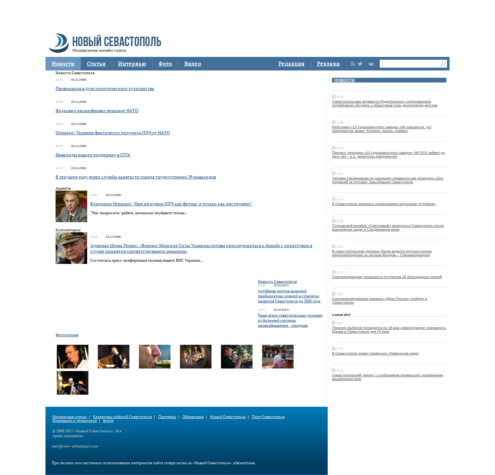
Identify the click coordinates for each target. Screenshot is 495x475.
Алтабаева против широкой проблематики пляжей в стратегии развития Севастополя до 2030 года (289, 296)
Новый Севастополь (228, 416)
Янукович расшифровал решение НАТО (97, 110)
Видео (192, 63)
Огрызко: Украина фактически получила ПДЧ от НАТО (113, 133)
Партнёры (167, 416)
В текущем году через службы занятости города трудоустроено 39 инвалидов (136, 177)
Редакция (291, 63)
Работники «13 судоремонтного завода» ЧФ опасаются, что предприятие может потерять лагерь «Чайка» (381, 129)
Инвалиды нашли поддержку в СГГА (93, 155)
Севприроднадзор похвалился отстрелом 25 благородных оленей (387, 277)
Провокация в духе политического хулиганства (105, 88)
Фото (165, 63)
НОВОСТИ (344, 80)
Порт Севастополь (268, 416)
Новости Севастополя (277, 281)
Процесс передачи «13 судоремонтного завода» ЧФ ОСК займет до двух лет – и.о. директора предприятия (388, 154)
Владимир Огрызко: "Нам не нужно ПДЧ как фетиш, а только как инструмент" (171, 204)
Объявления (193, 416)
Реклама (328, 63)
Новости (63, 63)
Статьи (96, 63)
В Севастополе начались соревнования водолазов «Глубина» (384, 204)
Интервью (132, 63)
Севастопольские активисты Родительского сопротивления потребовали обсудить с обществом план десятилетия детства (384, 103)
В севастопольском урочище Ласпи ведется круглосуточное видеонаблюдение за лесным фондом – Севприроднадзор (382, 253)
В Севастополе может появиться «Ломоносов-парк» (375, 353)
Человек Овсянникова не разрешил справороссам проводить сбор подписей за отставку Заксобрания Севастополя (387, 180)
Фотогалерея (67, 334)
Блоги (108, 420)
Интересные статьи (69, 416)
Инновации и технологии (74, 420)
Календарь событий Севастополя (122, 416)
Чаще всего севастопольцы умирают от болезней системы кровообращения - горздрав (290, 320)
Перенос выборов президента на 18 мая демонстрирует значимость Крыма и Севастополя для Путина (389, 329)
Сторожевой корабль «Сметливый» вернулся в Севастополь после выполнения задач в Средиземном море (388, 227)
